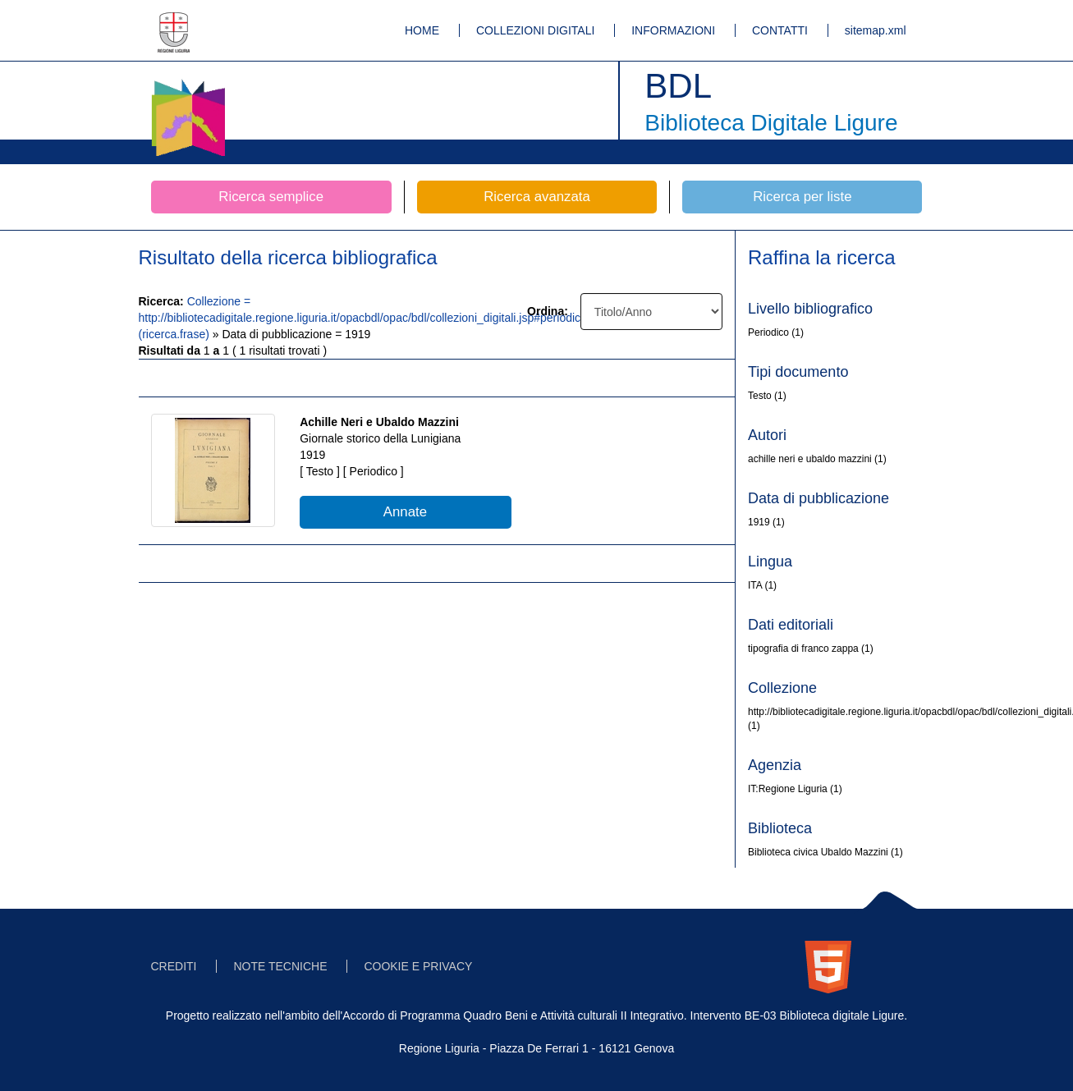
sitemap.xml (875, 30)
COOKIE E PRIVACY (418, 966)
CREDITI (174, 966)
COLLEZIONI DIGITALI (535, 30)
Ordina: (547, 311)
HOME (422, 30)
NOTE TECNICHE (280, 966)
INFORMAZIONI (673, 30)
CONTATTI (780, 30)
